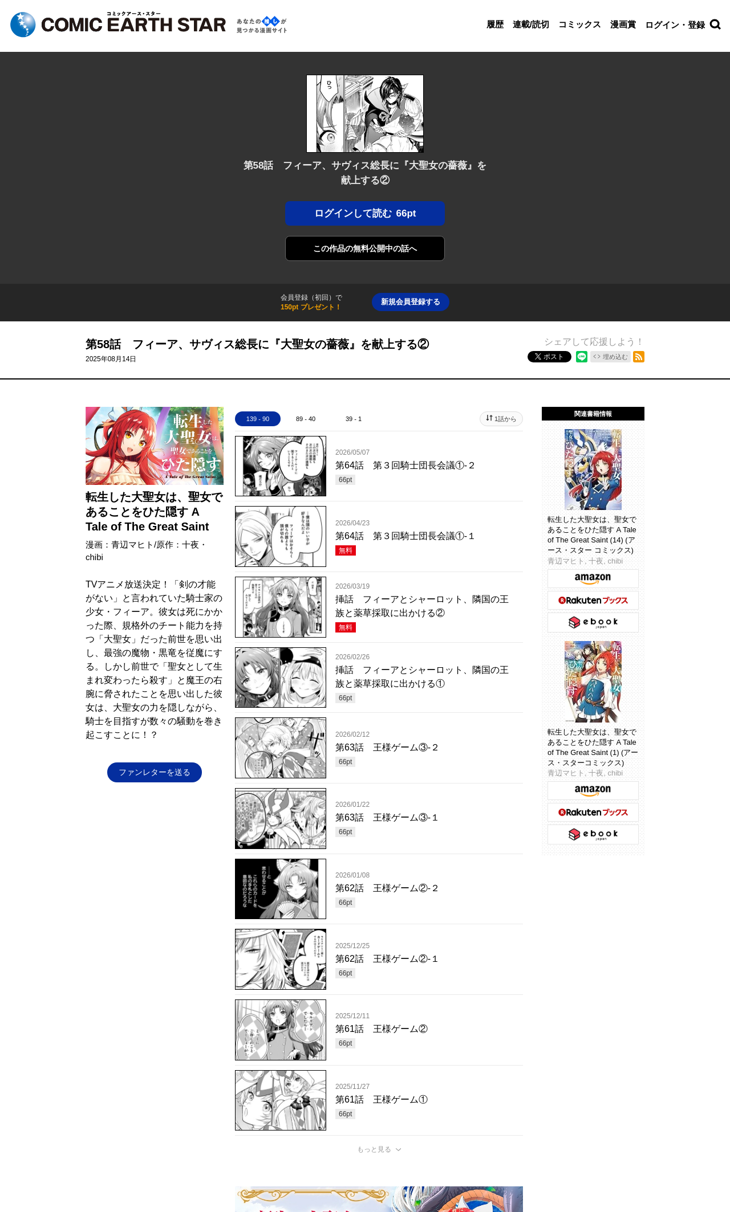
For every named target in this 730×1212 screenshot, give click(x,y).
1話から (505, 418)
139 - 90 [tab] (257, 418)
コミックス (579, 24)
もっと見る (374, 1149)
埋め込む (615, 356)
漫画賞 (623, 24)
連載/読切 (531, 24)
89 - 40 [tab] (305, 418)
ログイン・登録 (675, 25)
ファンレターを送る (154, 772)
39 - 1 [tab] (354, 418)
